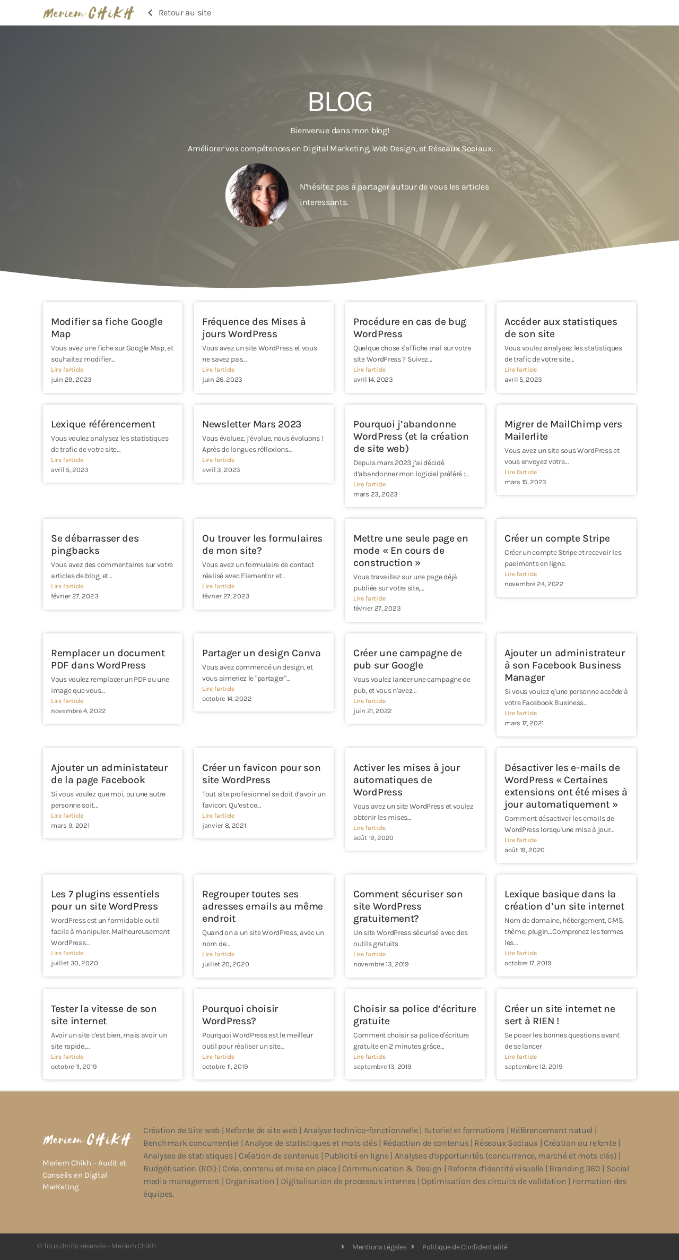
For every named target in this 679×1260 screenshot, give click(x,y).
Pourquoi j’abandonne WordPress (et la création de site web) (411, 436)
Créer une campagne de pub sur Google (407, 659)
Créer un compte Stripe (557, 538)
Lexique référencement (103, 424)
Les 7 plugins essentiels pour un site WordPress (105, 900)
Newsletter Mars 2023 (252, 424)
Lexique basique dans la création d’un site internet (564, 900)
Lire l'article (67, 369)
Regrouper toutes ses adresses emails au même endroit (262, 906)
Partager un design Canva (261, 653)
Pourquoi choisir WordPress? (240, 1014)
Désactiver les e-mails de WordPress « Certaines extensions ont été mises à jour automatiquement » (566, 785)
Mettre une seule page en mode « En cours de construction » (410, 550)
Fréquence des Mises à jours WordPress (254, 327)
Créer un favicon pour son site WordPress (261, 773)
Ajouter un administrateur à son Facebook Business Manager (564, 665)
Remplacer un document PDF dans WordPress (108, 659)
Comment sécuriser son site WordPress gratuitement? (408, 906)
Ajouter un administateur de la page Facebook (109, 773)
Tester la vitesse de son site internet (104, 1014)
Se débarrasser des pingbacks (95, 544)
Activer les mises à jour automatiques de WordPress (406, 779)
